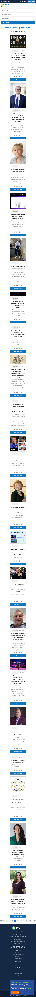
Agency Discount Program (18, 954)
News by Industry (6, 14)
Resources (18, 971)
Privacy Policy (12, 995)
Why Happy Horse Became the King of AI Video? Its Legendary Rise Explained (18, 216)
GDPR (29, 988)
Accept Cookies (15, 992)
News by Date (5, 18)
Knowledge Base (18, 973)
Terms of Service (19, 995)
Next (30, 920)
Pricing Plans (18, 952)
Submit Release (31, 1)
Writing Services (18, 956)
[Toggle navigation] (33, 5)
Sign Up (21, 1)
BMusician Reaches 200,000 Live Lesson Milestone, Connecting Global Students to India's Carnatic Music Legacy (18, 373)
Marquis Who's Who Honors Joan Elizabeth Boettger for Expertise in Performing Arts (18, 901)
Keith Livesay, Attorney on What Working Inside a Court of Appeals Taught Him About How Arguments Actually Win (18, 117)
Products (18, 950)
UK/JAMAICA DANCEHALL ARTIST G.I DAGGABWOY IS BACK (18, 268)
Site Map (24, 995)
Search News (5, 22)
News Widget (18, 977)
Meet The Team (18, 967)
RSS (18, 975)
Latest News (5, 10)
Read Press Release (18, 79)
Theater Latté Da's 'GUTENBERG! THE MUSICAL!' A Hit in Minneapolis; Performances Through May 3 (18, 679)
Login (25, 1)
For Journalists (18, 979)
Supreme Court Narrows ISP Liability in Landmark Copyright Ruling (18, 733)
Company (18, 961)
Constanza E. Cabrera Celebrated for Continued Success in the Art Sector (18, 852)
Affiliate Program (18, 958)
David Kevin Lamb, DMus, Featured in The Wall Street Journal (18, 459)
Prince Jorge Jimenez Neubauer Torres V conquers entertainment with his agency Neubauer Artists (18, 588)
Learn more (27, 987)
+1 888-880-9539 (5, 1)
